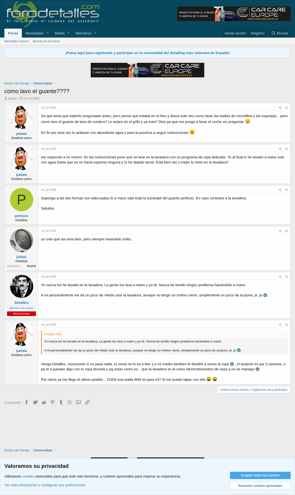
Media (60, 33)
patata (12, 98)
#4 (286, 231)
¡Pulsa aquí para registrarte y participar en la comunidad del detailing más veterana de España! (147, 53)
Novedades (34, 33)
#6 (286, 324)
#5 (286, 276)
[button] (47, 33)
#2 (286, 149)
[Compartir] (280, 108)
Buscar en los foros (46, 41)
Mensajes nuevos (16, 41)
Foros (13, 33)
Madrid (31, 266)
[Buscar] (280, 33)
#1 (286, 107)
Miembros (83, 33)
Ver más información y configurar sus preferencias (44, 485)
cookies (28, 476)
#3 (286, 190)
